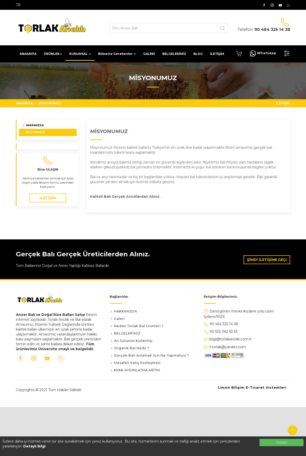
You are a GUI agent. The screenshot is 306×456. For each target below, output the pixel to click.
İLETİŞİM (217, 54)
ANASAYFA (28, 54)
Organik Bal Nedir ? (130, 348)
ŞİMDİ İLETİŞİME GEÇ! (267, 260)
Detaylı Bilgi (34, 446)
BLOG (198, 54)
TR (18, 5)
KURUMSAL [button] (80, 54)
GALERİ (149, 54)
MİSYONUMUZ (50, 103)
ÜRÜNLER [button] (53, 54)
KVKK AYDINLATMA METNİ (135, 370)
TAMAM (281, 442)
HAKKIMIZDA (33, 125)
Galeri (117, 318)
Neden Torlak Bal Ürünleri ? (137, 326)
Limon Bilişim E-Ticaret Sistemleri (252, 387)
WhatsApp (263, 53)
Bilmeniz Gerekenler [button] (117, 54)
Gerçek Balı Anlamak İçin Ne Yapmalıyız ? (149, 355)
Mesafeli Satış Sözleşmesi (135, 363)
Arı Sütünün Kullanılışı (131, 341)
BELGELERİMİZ (174, 54)
